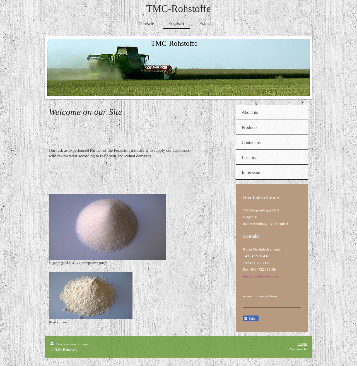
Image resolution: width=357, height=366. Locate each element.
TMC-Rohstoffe (178, 8)
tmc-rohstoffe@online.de (261, 276)
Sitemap (84, 344)
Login (302, 344)
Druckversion (63, 344)
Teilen (250, 319)
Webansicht (298, 349)
